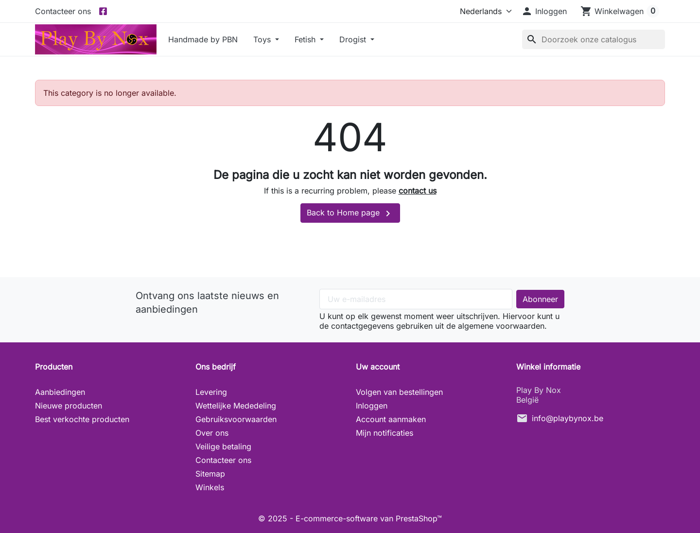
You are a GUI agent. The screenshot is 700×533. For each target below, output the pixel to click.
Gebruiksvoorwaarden (236, 419)
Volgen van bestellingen (399, 392)
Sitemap (210, 474)
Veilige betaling (223, 446)
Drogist (353, 39)
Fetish (306, 39)
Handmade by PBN (203, 39)
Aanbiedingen (60, 392)
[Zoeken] (593, 39)
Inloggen (371, 405)
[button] (544, 11)
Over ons (211, 433)
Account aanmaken (391, 419)
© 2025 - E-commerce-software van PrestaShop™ (350, 518)
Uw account (378, 367)
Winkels (209, 487)
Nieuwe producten (68, 405)
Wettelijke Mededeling (235, 405)
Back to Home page (350, 213)
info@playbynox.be (567, 418)
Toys (263, 39)
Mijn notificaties (384, 433)
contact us (418, 190)
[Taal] (483, 11)
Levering (211, 392)
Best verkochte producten (82, 419)
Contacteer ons (63, 11)
